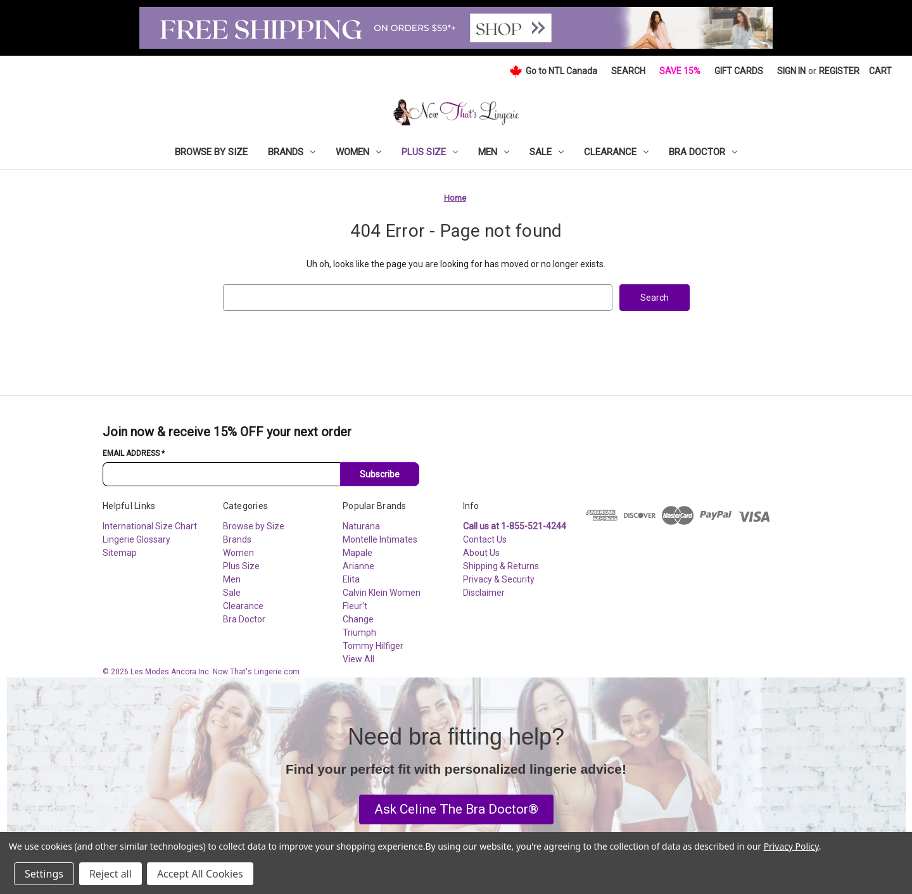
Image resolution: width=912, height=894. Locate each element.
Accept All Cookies (200, 874)
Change (358, 619)
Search (628, 71)
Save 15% (679, 71)
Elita (351, 579)
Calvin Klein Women (382, 593)
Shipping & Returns (501, 566)
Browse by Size (211, 152)
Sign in (791, 71)
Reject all (110, 874)
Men (493, 152)
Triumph (359, 632)
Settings (44, 874)
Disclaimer (484, 593)
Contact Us (485, 539)
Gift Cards (738, 71)
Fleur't (355, 606)
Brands (291, 152)
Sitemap (120, 553)
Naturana (361, 526)
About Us (481, 553)
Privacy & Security (499, 579)
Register (839, 71)
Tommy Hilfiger (373, 646)
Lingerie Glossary (136, 539)
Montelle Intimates (380, 539)
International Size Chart (150, 526)
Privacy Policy (791, 846)
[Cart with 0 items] (880, 71)
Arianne (358, 566)
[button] (456, 810)
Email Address (134, 453)
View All (358, 659)
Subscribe (380, 474)
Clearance (616, 152)
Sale (546, 152)
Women (358, 152)
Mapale (357, 553)
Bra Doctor (703, 152)
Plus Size (430, 152)
